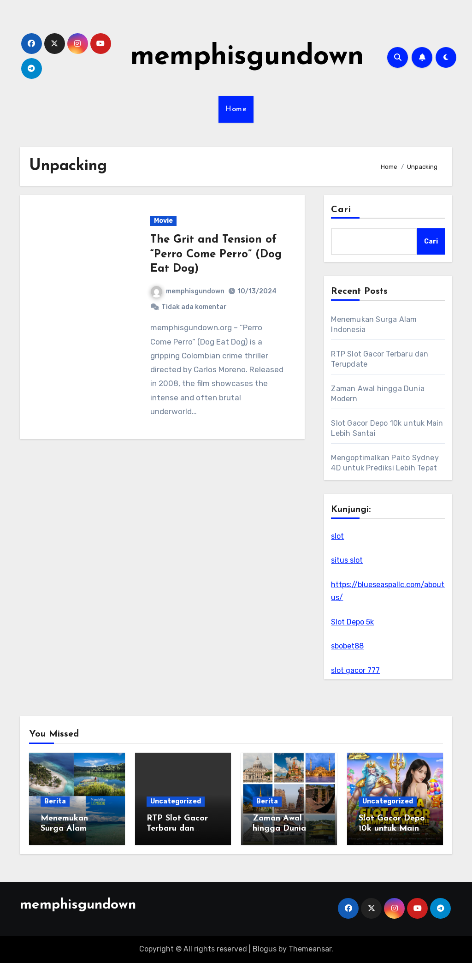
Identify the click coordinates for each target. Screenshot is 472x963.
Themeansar (310, 949)
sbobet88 (347, 646)
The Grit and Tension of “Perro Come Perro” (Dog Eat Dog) (216, 254)
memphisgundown (247, 57)
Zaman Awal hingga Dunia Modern (279, 828)
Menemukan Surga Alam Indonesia (64, 828)
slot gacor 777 (355, 670)
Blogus (265, 949)
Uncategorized (175, 801)
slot (337, 536)
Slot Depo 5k (352, 622)
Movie (163, 221)
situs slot (347, 560)
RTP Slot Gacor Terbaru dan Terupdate (177, 828)
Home (236, 109)
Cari (341, 209)
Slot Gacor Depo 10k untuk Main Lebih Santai (392, 828)
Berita (55, 801)
